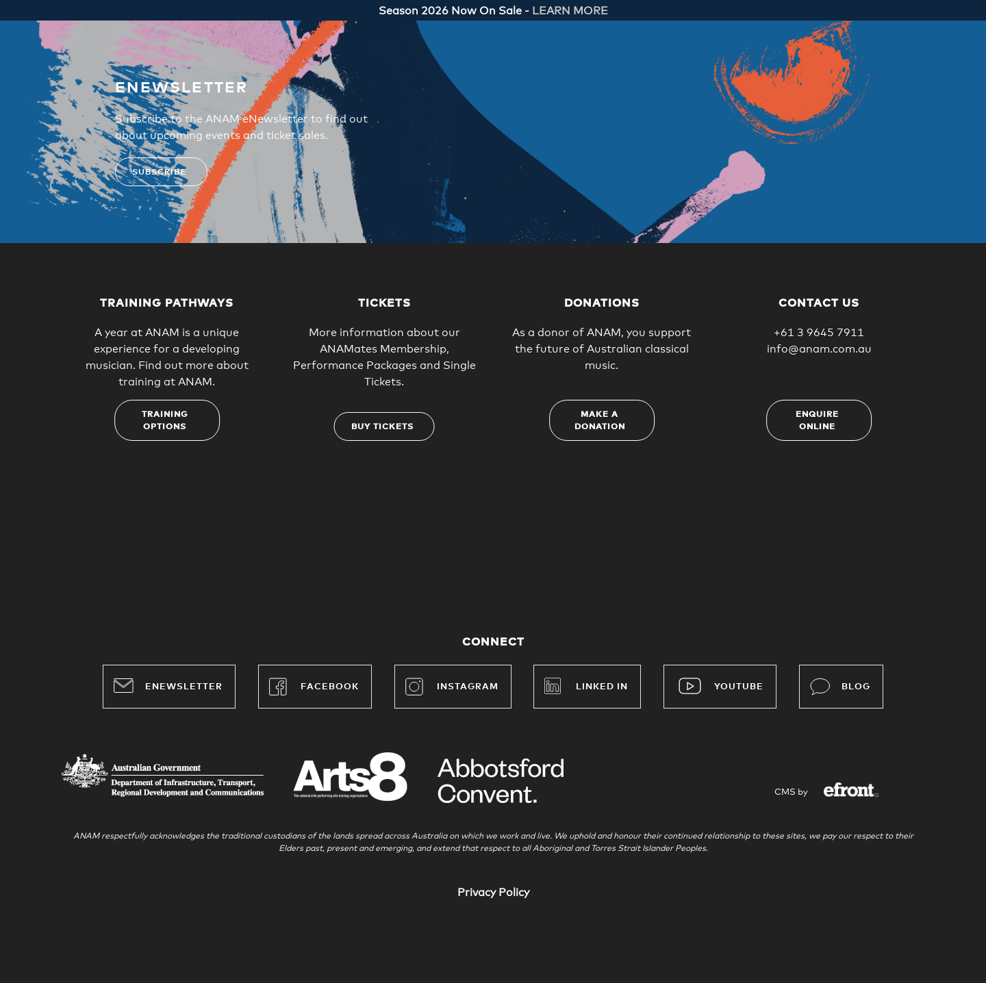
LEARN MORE (570, 10)
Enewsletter (168, 685)
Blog (840, 686)
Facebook (314, 686)
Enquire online (817, 421)
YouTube (738, 686)
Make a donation (599, 421)
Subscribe (159, 172)
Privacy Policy (493, 892)
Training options (165, 421)
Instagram (451, 686)
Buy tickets (382, 427)
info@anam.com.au (819, 349)
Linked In (602, 686)
